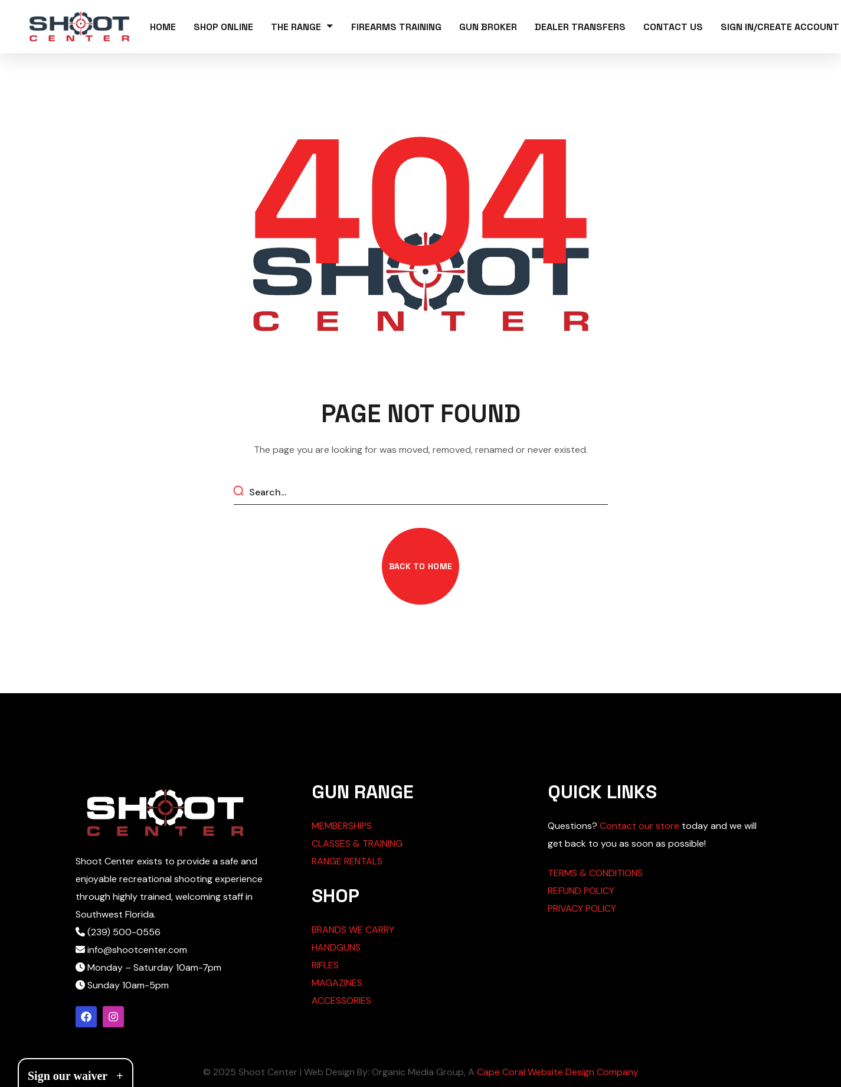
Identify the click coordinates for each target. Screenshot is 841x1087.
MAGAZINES (337, 983)
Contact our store (639, 826)
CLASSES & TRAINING (357, 843)
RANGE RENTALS (347, 861)
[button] (420, 566)
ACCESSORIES (341, 1000)
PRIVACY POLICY (582, 908)
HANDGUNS (336, 947)
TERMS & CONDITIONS (595, 873)
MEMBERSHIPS (342, 826)
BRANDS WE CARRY (353, 929)
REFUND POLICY (581, 890)
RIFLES (325, 965)
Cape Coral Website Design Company (558, 1072)
